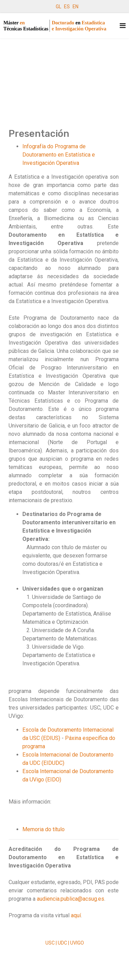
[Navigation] (123, 25)
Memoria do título (43, 829)
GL (58, 6)
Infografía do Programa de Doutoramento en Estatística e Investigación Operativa (58, 154)
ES (67, 6)
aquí (76, 915)
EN (75, 6)
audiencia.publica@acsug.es (70, 898)
